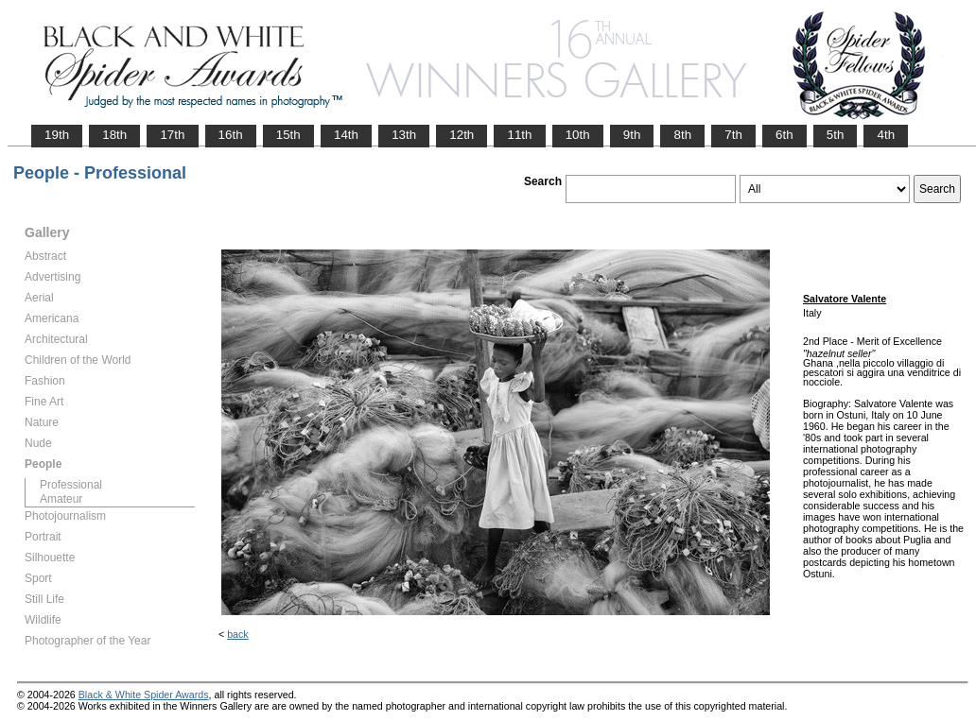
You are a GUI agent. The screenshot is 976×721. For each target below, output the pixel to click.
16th (230, 135)
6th (784, 135)
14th (346, 135)
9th (632, 135)
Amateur (61, 499)
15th (288, 135)
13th (404, 135)
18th (114, 135)
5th (835, 135)
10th (578, 135)
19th (56, 135)
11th (519, 135)
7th (733, 135)
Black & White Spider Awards (143, 694)
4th (885, 135)
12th (461, 135)
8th (682, 135)
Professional (71, 484)
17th (172, 135)
